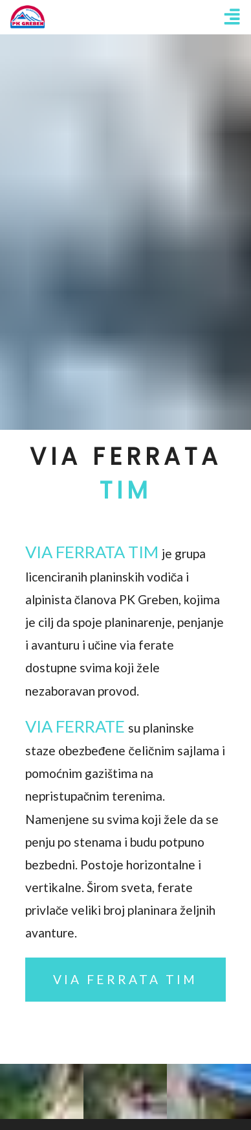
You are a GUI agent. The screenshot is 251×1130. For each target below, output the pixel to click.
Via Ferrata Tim (125, 979)
